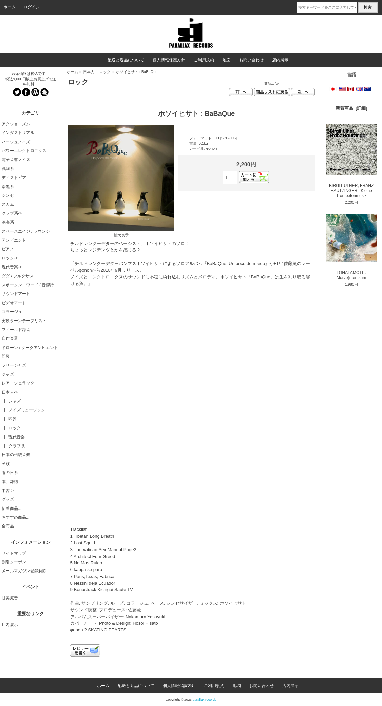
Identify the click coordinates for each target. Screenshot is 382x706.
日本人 (88, 72)
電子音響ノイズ (16, 159)
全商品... (9, 526)
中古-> (8, 490)
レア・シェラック (18, 383)
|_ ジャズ (11, 401)
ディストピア (14, 177)
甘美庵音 (10, 598)
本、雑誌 (10, 481)
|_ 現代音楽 (13, 437)
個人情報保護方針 (169, 60)
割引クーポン (14, 562)
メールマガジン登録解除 (24, 570)
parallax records (204, 699)
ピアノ (8, 249)
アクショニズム (16, 124)
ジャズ (8, 374)
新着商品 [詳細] (351, 108)
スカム (8, 204)
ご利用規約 (204, 60)
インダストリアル (18, 132)
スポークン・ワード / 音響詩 (28, 285)
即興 (6, 356)
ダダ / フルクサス (18, 276)
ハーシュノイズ (16, 142)
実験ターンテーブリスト (24, 320)
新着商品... (11, 508)
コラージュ (12, 311)
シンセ (8, 195)
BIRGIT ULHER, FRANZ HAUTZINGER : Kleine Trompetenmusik (351, 161)
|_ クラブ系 (13, 445)
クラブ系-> (12, 213)
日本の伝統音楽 (16, 454)
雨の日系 (10, 472)
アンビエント (14, 240)
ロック (105, 72)
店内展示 (280, 60)
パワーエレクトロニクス (24, 150)
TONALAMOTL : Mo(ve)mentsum (351, 247)
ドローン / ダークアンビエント (30, 347)
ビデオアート (14, 302)
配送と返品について (126, 60)
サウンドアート (16, 293)
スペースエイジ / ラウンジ (26, 231)
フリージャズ (14, 365)
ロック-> (10, 258)
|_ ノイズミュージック (23, 410)
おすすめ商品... (16, 517)
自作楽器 (10, 338)
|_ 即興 (9, 419)
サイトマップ (14, 553)
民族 (6, 463)
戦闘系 (8, 168)
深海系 (8, 222)
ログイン (31, 7)
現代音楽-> (12, 267)
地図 (227, 60)
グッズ (8, 499)
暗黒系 (8, 186)
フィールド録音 (16, 329)
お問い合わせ (251, 60)
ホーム (9, 7)
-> (10, 392)
